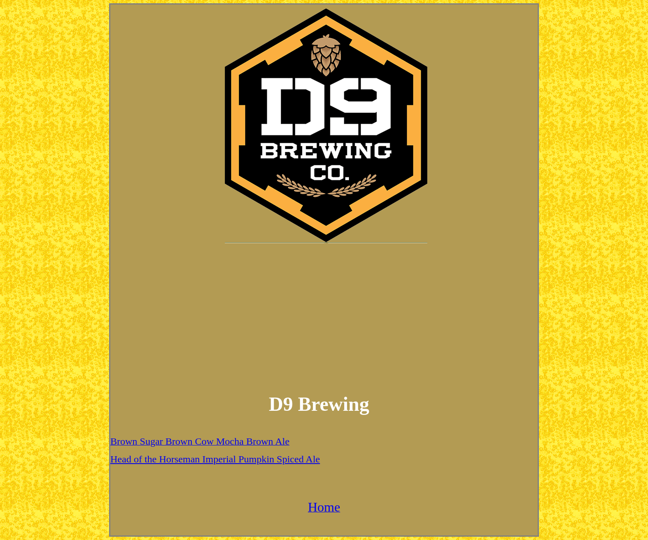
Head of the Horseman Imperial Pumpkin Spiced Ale (215, 459)
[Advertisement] (324, 314)
